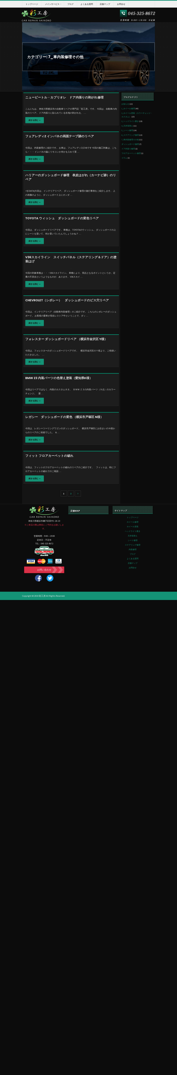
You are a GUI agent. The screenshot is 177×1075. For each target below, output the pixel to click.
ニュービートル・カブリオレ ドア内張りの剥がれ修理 (64, 97)
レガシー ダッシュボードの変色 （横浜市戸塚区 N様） (64, 797)
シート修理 (132, 1015)
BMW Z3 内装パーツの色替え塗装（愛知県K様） (58, 710)
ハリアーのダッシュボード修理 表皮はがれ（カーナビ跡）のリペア (70, 272)
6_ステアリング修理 (130, 135)
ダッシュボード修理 (130, 144)
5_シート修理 (127, 130)
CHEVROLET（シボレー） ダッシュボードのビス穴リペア (67, 538)
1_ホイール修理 (128, 108)
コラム (124, 158)
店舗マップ (132, 1038)
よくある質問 (132, 1033)
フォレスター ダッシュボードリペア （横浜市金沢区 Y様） (66, 624)
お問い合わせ (44, 1044)
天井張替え (132, 1011)
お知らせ (125, 104)
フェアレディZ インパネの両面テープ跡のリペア (59, 184)
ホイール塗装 (132, 1001)
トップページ (132, 992)
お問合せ (132, 1042)
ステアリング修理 (132, 1020)
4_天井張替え (127, 126)
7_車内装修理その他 (130, 139)
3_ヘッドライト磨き (130, 121)
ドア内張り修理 (128, 148)
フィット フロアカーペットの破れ (49, 883)
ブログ (133, 1029)
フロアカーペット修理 (131, 153)
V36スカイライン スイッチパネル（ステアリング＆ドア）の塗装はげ (70, 449)
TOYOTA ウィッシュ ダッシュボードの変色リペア (62, 361)
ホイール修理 (132, 997)
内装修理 (132, 1024)
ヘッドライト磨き (132, 1006)
